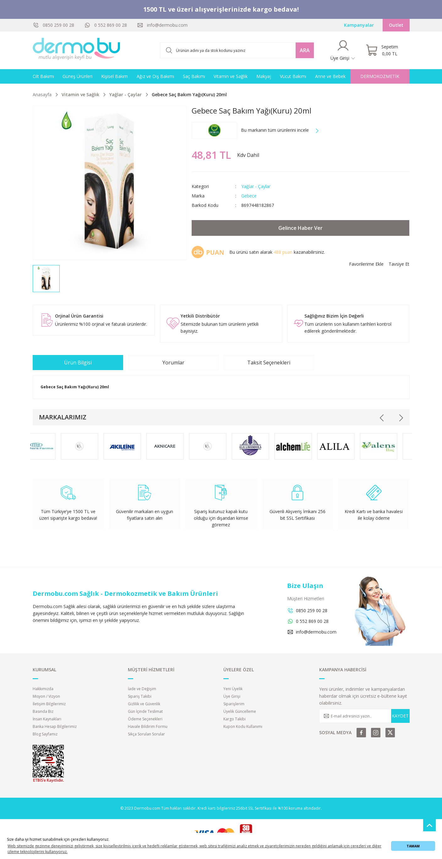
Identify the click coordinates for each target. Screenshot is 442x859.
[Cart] (382, 50)
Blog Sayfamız (45, 734)
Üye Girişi (231, 696)
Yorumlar (173, 362)
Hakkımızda (43, 688)
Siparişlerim (233, 704)
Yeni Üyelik (233, 688)
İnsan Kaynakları (47, 719)
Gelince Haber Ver (300, 227)
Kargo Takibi (234, 719)
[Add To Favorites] (366, 264)
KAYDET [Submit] (400, 716)
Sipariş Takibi (139, 696)
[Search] (237, 50)
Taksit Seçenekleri (268, 362)
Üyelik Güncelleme (239, 711)
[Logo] (77, 50)
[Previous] (382, 418)
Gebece (249, 196)
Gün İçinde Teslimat (145, 711)
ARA (305, 50)
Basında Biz (43, 711)
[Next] (401, 418)
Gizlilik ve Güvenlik (144, 704)
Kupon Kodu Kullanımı (242, 726)
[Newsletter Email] (364, 716)
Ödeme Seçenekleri (145, 719)
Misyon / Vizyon (46, 696)
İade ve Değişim (142, 688)
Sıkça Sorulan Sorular (146, 734)
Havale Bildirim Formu (147, 726)
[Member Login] (343, 50)
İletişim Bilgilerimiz (49, 704)
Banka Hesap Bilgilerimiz (55, 726)
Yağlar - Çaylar (255, 186)
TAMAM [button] (413, 846)
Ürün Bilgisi (78, 362)
